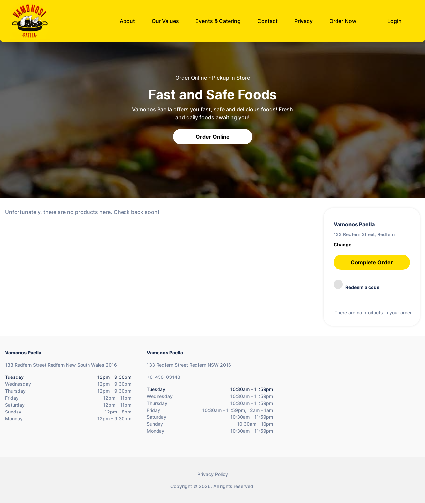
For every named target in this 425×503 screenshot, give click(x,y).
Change (342, 244)
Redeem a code (356, 285)
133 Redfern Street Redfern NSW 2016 (189, 365)
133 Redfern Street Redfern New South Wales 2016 (61, 365)
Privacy (303, 21)
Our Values (165, 21)
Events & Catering (218, 21)
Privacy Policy (212, 474)
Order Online (213, 136)
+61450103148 (163, 377)
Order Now (342, 21)
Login (394, 21)
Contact (267, 21)
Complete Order (372, 262)
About (127, 21)
